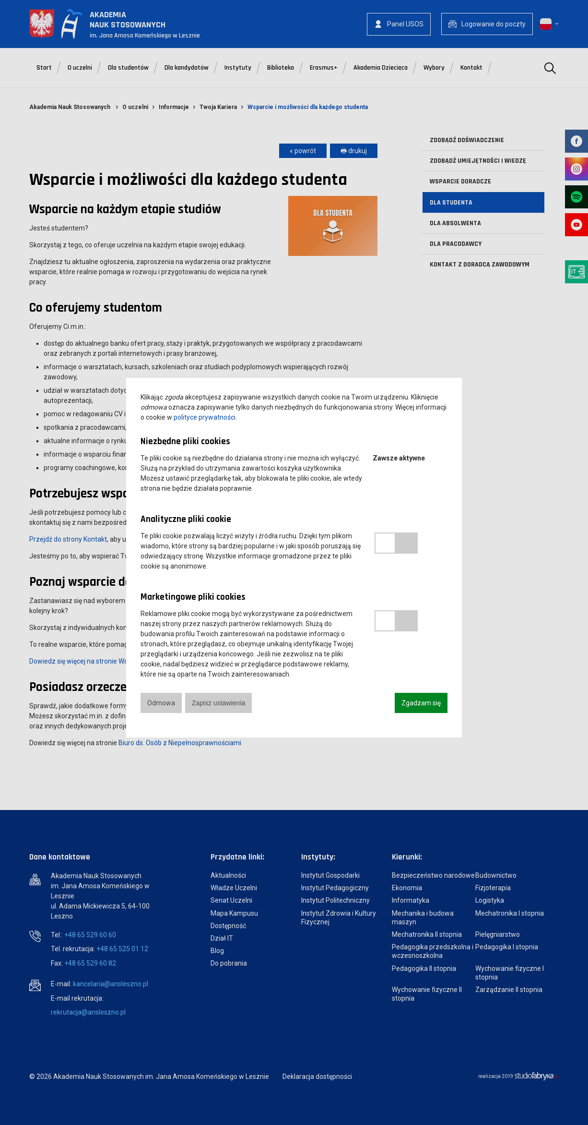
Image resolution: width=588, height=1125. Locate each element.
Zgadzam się (421, 703)
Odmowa (161, 703)
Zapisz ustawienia (218, 703)
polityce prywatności (204, 417)
